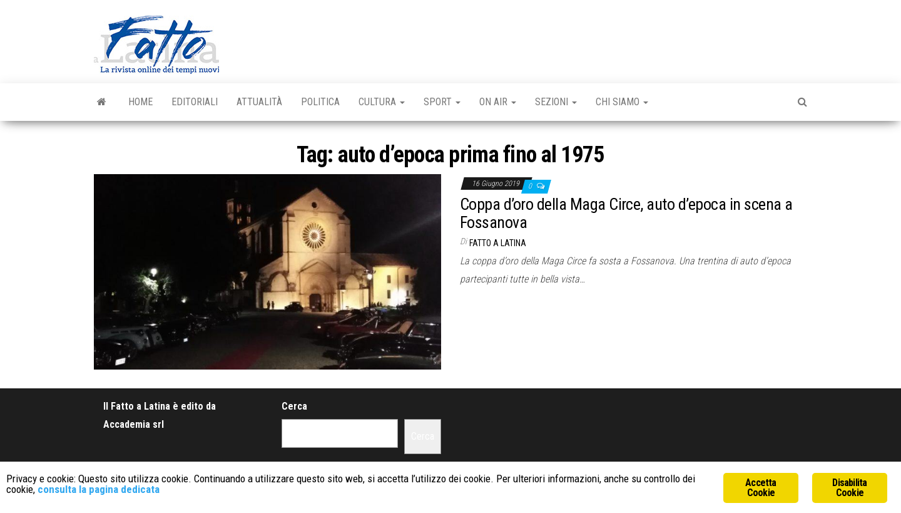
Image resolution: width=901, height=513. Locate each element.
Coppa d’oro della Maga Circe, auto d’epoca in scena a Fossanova (626, 213)
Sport (442, 102)
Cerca (294, 406)
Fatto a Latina (497, 243)
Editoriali (194, 102)
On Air (497, 102)
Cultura (382, 102)
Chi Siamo (622, 102)
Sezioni (556, 102)
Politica (320, 102)
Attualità (259, 102)
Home (140, 102)
